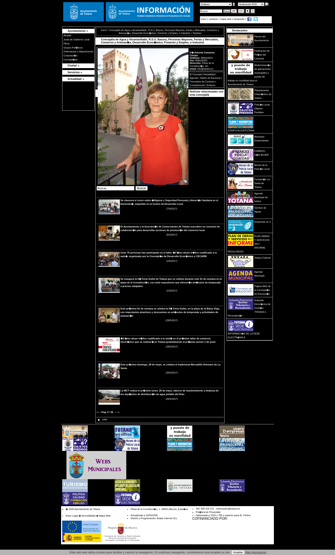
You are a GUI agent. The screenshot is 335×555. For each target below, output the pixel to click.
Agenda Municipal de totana (261, 197)
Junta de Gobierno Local (76, 39)
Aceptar (238, 552)
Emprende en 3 (262, 222)
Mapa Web (105, 515)
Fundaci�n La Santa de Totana (262, 183)
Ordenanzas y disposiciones (78, 51)
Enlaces (211, 85)
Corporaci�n (70, 55)
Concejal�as (70, 59)
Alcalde (67, 35)
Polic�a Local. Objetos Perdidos (262, 108)
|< (98, 412)
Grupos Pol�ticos (73, 47)
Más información (255, 552)
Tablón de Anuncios (210, 78)
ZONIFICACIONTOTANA (241, 130)
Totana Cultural (262, 257)
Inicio (104, 30)
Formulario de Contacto (202, 81)
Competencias (197, 85)
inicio (204, 19)
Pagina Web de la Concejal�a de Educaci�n (262, 290)
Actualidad (209, 74)
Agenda (194, 78)
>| (118, 412)
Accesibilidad (88, 515)
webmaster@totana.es (228, 508)
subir (102, 419)
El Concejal (196, 74)
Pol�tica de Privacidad (208, 512)
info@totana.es (205, 68)
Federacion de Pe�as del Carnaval (262, 55)
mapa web (226, 19)
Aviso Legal (72, 515)
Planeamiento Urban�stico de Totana (262, 94)
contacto (213, 19)
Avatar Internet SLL (167, 518)
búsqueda (239, 19)
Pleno (66, 43)
